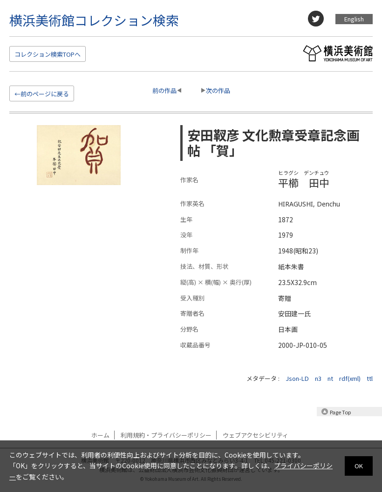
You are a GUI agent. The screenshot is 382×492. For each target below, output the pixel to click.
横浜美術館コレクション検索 (94, 20)
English (354, 18)
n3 (318, 378)
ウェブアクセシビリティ (255, 435)
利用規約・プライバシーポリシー (166, 435)
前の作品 (164, 90)
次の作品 (218, 90)
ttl (370, 378)
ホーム (100, 435)
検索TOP (47, 54)
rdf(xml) (350, 378)
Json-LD (297, 378)
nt (330, 378)
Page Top (340, 412)
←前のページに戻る (41, 93)
